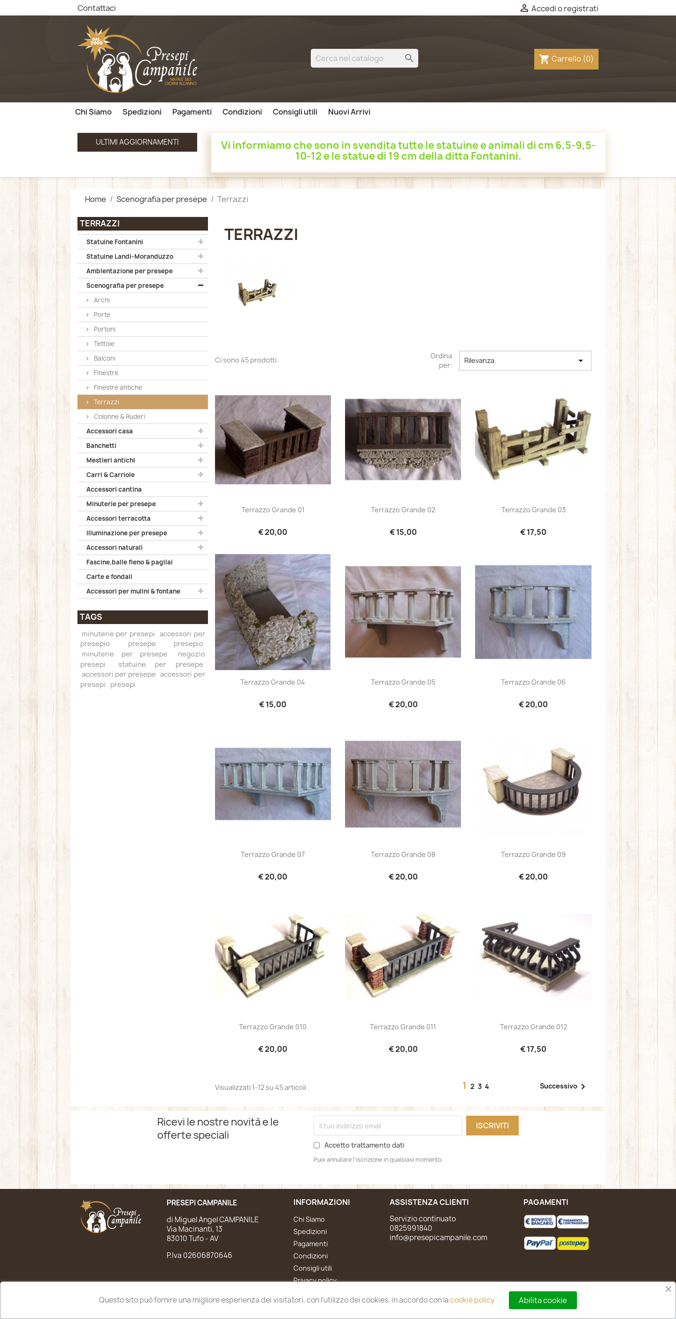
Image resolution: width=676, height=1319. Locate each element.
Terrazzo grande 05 (403, 682)
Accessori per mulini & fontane (133, 591)
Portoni (103, 329)
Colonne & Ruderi (118, 416)
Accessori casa (109, 431)
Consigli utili (295, 112)
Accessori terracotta (118, 518)
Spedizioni (142, 112)
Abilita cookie (543, 1300)
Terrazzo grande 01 (273, 509)
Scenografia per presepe (125, 285)
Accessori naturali (114, 547)
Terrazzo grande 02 (403, 509)
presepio (188, 643)
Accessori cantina (114, 489)
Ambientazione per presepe (129, 271)
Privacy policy (315, 1280)
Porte (101, 314)
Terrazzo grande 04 (272, 682)
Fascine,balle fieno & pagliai (129, 562)
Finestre (105, 373)
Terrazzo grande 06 (533, 682)
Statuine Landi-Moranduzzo (129, 256)
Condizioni (242, 112)
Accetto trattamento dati (364, 1145)
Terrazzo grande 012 (533, 1026)
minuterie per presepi (118, 634)
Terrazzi (105, 402)
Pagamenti (192, 112)
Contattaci (96, 8)
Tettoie (103, 343)
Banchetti (101, 445)
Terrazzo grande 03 (533, 509)
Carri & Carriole (110, 475)
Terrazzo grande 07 (273, 854)
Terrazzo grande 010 (273, 1026)
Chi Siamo (93, 112)
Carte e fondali (109, 576)
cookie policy (472, 1300)
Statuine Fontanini (114, 242)
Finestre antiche (117, 387)
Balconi (103, 358)
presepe (142, 643)
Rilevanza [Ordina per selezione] (525, 360)
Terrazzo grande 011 (403, 1026)
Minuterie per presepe (121, 504)
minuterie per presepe (124, 654)
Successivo (564, 1086)
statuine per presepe (160, 664)
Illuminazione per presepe (126, 533)
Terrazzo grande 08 (403, 854)
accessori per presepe (118, 674)
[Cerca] (364, 58)
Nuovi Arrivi (349, 112)
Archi (101, 300)
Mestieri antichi (110, 460)
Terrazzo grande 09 (533, 854)
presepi (123, 684)
